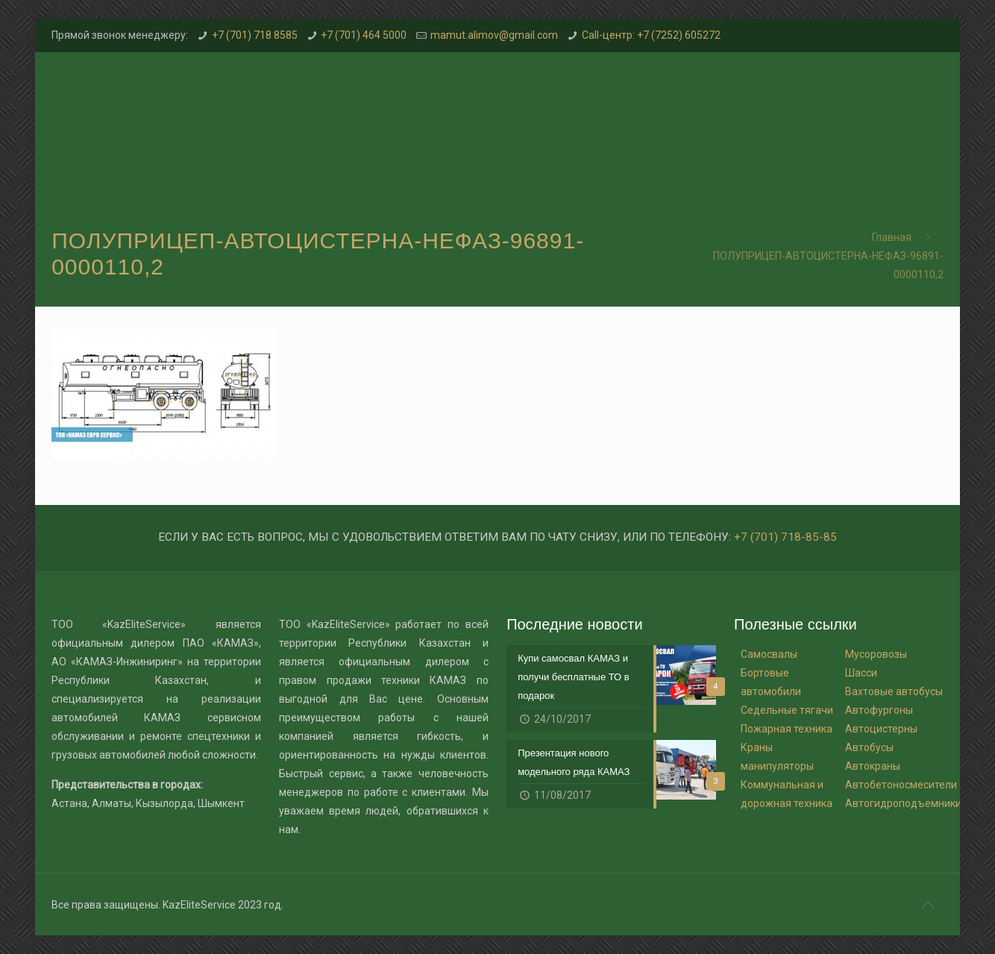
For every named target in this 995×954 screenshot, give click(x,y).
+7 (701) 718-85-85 (785, 537)
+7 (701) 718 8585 (255, 35)
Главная (891, 237)
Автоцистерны (881, 729)
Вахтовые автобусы (894, 691)
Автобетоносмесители (901, 785)
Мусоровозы (876, 654)
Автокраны (872, 766)
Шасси (861, 673)
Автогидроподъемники (903, 803)
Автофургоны (879, 710)
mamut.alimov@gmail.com (494, 35)
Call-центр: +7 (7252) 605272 (651, 35)
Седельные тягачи (787, 710)
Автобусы (869, 747)
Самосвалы (769, 654)
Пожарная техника (786, 729)
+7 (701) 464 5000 (364, 35)
